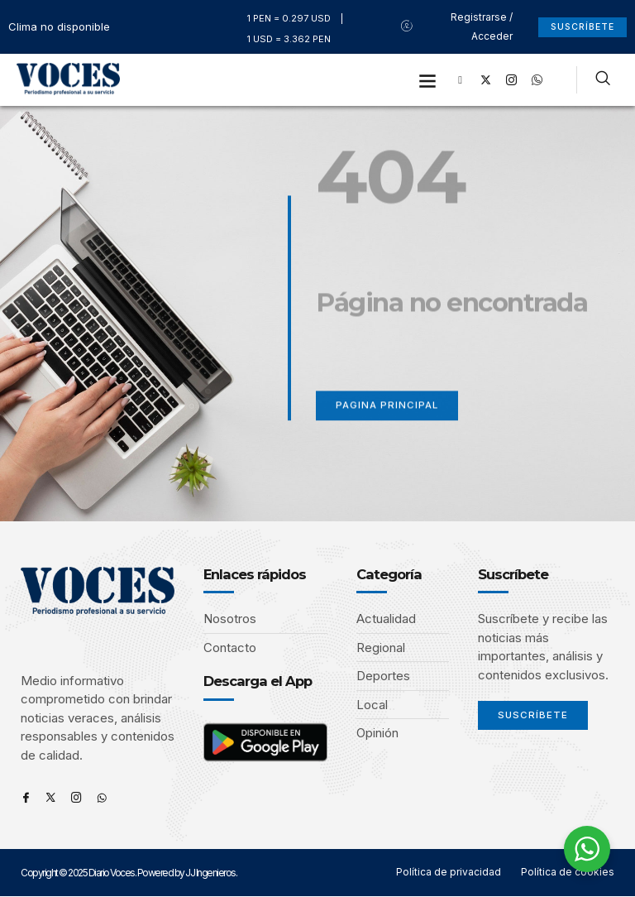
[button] (428, 80)
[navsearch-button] (602, 80)
